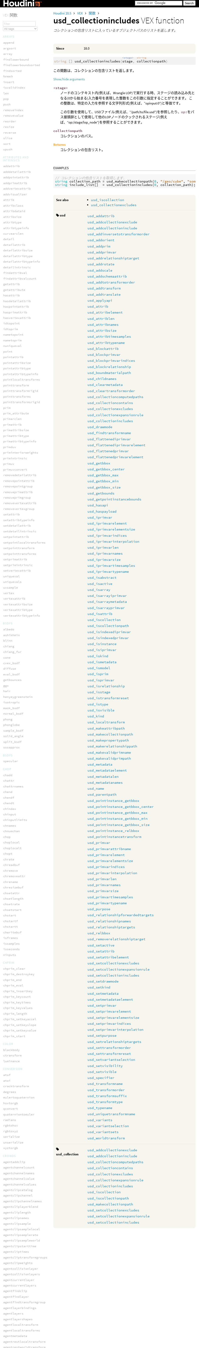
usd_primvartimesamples (110, 897)
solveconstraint (17, 68)
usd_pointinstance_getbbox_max (118, 812)
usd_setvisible (102, 1072)
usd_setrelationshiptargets (114, 1041)
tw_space (10, 113)
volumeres (11, 1250)
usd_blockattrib (103, 348)
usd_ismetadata (102, 662)
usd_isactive (100, 583)
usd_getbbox (99, 463)
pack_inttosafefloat (20, 1096)
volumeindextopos (18, 1228)
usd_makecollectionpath (110, 734)
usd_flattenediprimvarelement (116, 445)
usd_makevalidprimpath (109, 758)
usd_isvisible (101, 710)
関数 (92, 13)
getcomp (9, 1068)
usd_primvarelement (106, 855)
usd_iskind (98, 656)
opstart (9, 1090)
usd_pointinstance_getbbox (113, 800)
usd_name (96, 788)
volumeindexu (14, 1233)
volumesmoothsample (19, 1284)
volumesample (14, 1256)
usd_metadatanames (105, 782)
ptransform (12, 35)
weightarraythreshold (21, 1331)
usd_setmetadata (103, 993)
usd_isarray (99, 589)
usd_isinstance (102, 644)
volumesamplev (15, 1278)
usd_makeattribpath (106, 728)
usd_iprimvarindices (107, 535)
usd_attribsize (102, 330)
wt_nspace (11, 147)
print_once (12, 1101)
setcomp (9, 1141)
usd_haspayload (102, 511)
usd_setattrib (101, 951)
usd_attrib (98, 306)
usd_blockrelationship (109, 367)
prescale (10, 23)
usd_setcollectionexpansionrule (119, 969)
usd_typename (100, 1108)
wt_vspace (11, 158)
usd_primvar (99, 842)
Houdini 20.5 (62, 13)
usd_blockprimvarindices (111, 360)
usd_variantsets (103, 1132)
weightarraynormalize (21, 1326)
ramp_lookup (13, 1113)
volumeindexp (14, 1222)
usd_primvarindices (106, 867)
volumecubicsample (18, 1183)
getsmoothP (12, 1342)
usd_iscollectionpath (108, 625)
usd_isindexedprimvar (108, 638)
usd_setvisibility (105, 1066)
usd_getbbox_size (104, 487)
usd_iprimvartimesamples (111, 565)
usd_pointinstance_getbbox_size (119, 825)
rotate (8, 40)
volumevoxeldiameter (20, 1301)
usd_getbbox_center (106, 469)
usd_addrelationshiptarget (113, 258)
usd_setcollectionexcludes (113, 963)
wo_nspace (11, 130)
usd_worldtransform (106, 1138)
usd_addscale (100, 270)
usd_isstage (99, 692)
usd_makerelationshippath (112, 746)
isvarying (11, 1079)
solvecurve (12, 74)
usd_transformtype (105, 1102)
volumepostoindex (18, 1244)
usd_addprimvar (102, 252)
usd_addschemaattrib (107, 276)
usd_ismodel (99, 668)
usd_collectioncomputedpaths (115, 397)
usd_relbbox (99, 933)
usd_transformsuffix (107, 1096)
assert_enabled (16, 1045)
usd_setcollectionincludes (113, 975)
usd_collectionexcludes (113, 205)
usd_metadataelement (107, 770)
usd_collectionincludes (110, 421)
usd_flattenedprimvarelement (115, 457)
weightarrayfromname (20, 1320)
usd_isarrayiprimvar (107, 595)
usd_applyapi (100, 300)
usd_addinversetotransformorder (119, 234)
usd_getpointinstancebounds (114, 499)
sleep (7, 1146)
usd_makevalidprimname (109, 752)
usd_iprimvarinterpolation (113, 541)
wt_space (10, 152)
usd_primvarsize (103, 891)
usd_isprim (98, 674)
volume (8, 1177)
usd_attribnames (103, 324)
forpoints (8, 1062)
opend (7, 1085)
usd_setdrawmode (103, 981)
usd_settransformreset (109, 1053)
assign (8, 1051)
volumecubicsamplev (19, 1188)
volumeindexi (14, 1211)
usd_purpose (99, 909)
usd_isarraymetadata (107, 601)
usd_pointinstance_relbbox (113, 830)
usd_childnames (102, 378)
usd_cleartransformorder (111, 391)
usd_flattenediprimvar (109, 439)
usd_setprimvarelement (109, 1011)
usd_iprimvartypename (108, 571)
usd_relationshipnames (109, 921)
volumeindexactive (18, 1205)
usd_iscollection (107, 200)
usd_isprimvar (101, 680)
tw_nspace (11, 108)
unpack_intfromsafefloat (24, 1158)
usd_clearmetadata (105, 384)
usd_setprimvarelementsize (113, 1017)
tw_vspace (11, 119)
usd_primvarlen (102, 879)
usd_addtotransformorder (111, 282)
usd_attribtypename (106, 342)
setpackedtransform (19, 57)
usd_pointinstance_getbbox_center (121, 806)
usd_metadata (100, 764)
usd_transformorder (106, 1090)
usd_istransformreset (108, 698)
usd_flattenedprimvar (108, 451)
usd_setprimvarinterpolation (115, 1029)
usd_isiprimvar (102, 650)
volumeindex (13, 1199)
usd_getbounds (101, 493)
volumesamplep (15, 1267)
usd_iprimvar (100, 517)
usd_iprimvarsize (104, 559)
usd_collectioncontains (110, 403)
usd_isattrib (100, 614)
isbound (9, 1073)
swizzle (9, 1152)
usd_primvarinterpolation (112, 873)
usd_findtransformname (109, 433)
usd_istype (98, 704)
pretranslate (14, 29)
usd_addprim (99, 246)
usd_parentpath (102, 794)
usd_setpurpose (102, 1035)
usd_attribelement (105, 312)
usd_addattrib (101, 216)
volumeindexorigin (18, 1216)
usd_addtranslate (104, 294)
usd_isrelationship (106, 686)
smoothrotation (16, 63)
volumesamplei (15, 1261)
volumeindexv (14, 1239)
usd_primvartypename (107, 903)
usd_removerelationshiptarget (116, 939)
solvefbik (11, 79)
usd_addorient (101, 240)
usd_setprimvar (102, 1005)
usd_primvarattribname (109, 849)
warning (9, 1163)
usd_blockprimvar (104, 354)
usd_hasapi (98, 505)
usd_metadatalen (103, 776)
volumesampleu (15, 1273)
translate (11, 102)
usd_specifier (101, 1078)
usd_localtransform (106, 722)
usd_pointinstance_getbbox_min (118, 818)
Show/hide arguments (69, 79)
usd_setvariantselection (111, 1059)
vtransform (12, 124)
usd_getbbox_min (103, 481)
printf (8, 1107)
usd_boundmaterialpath (109, 373)
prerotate (11, 18)
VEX (80, 13)
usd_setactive (101, 945)
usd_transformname (105, 1083)
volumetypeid (14, 1295)
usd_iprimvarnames (105, 553)
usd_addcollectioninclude (112, 228)
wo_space (10, 136)
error (7, 1056)
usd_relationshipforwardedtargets (121, 915)
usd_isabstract (102, 577)
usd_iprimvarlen (103, 547)
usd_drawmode (100, 427)
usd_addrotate (101, 264)
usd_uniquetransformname (111, 1114)
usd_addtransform (104, 288)
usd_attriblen (101, 318)
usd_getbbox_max (103, 475)
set (6, 1135)
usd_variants (100, 1120)
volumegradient (16, 1194)
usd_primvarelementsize (110, 861)
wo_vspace (11, 141)
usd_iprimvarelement (107, 523)
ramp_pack (11, 1118)
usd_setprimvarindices (109, 1023)
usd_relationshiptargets (111, 927)
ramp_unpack (13, 1124)
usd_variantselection (108, 1126)
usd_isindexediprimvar (109, 632)
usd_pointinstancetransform (114, 836)
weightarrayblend (18, 1314)
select (8, 1129)
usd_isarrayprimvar (106, 608)
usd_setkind (99, 987)
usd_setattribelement (108, 957)
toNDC (7, 96)
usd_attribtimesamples (109, 336)
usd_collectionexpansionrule (115, 415)
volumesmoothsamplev (20, 1289)
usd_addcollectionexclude (112, 222)
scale (7, 51)
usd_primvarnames (104, 885)
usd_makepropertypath (108, 740)
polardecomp (13, 12)
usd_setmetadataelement (110, 999)
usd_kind (96, 716)
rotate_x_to (13, 46)
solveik (9, 85)
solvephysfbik (15, 91)
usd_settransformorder (109, 1047)
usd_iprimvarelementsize (111, 529)
